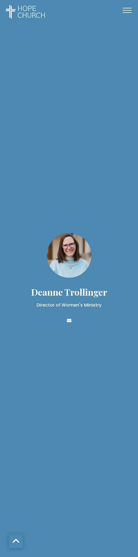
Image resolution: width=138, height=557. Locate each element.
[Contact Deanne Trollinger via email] (69, 320)
